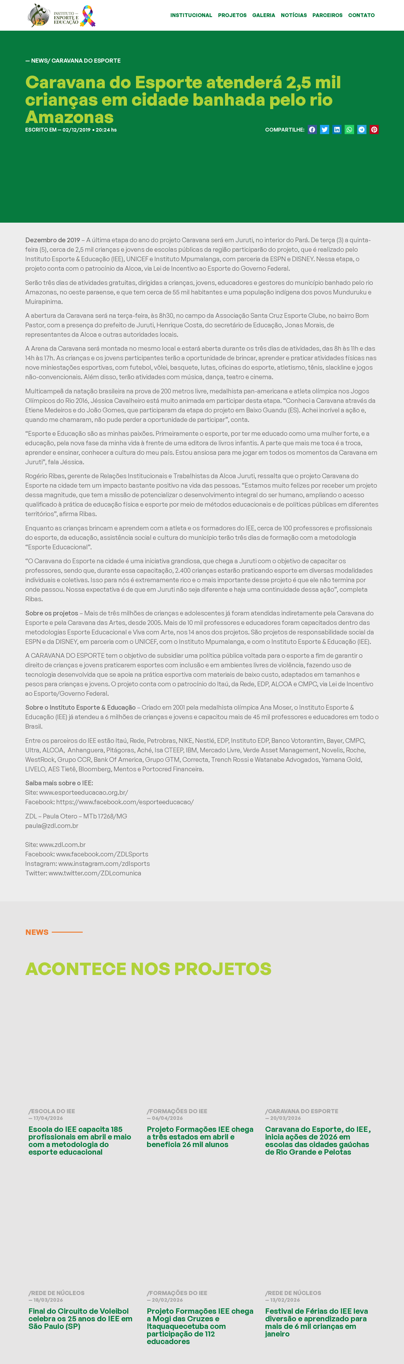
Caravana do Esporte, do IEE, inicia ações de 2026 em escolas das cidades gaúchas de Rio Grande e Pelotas (318, 1140)
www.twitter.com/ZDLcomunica (95, 873)
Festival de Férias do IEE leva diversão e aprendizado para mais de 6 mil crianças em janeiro (316, 1322)
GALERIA (263, 15)
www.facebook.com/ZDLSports (102, 854)
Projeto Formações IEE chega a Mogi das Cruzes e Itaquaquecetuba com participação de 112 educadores (200, 1326)
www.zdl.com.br (62, 845)
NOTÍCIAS (294, 15)
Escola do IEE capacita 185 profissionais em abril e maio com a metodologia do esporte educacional (79, 1140)
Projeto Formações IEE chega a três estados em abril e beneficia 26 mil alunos (200, 1136)
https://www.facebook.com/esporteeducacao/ (125, 802)
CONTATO (361, 15)
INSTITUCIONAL (191, 15)
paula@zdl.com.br (51, 826)
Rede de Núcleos (58, 1292)
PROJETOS (232, 15)
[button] (312, 129)
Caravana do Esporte (303, 1111)
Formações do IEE (178, 1111)
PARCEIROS (327, 15)
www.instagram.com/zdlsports (104, 863)
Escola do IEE (53, 1111)
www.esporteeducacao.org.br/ (83, 792)
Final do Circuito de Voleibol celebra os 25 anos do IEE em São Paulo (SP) (80, 1318)
